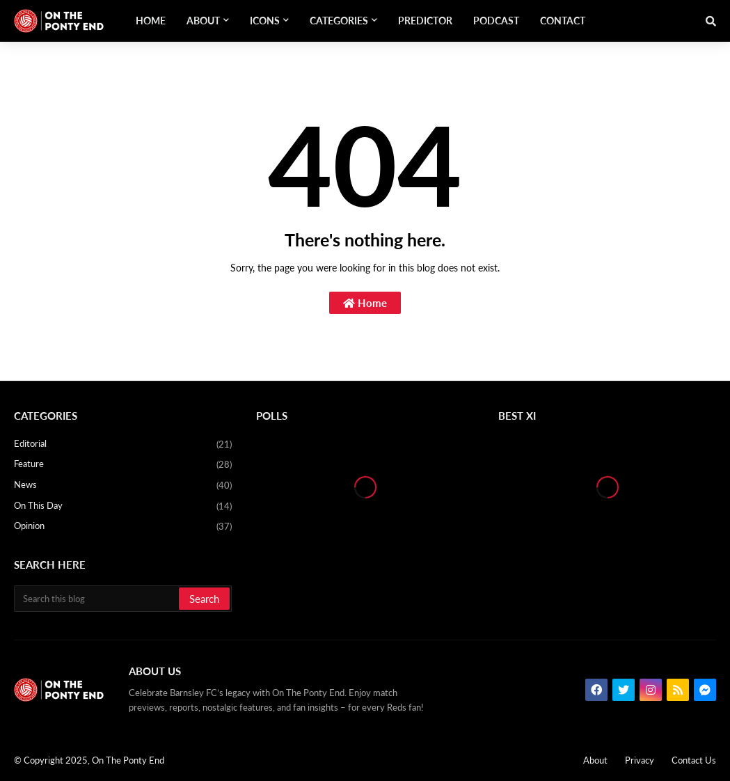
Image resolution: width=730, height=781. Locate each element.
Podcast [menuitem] (496, 20)
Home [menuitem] (151, 20)
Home (365, 303)
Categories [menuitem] (339, 20)
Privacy (639, 760)
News (123, 486)
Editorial (123, 445)
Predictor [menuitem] (425, 20)
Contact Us (694, 760)
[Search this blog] (97, 598)
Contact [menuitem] (562, 20)
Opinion (123, 526)
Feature (123, 465)
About (595, 760)
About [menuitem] (203, 20)
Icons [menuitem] (265, 20)
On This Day (123, 507)
